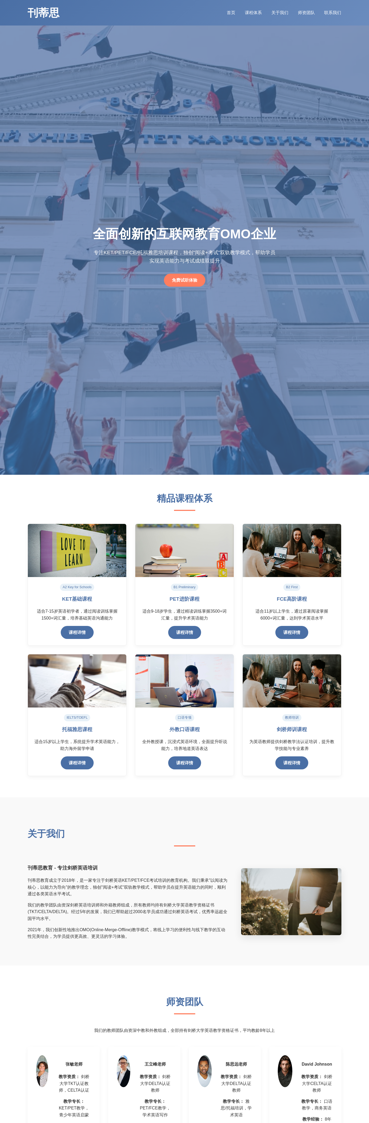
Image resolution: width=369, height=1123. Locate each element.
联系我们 (332, 12)
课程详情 (77, 632)
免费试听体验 (184, 280)
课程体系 (253, 12)
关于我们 (280, 12)
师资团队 (307, 12)
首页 (231, 12)
